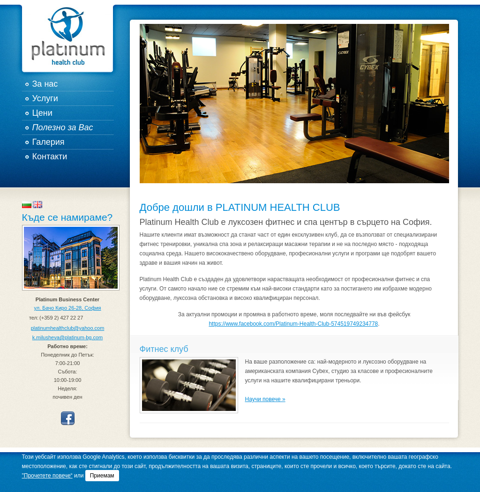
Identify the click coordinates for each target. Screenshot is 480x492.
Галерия (48, 142)
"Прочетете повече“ (47, 475)
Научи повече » (265, 399)
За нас (45, 84)
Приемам (102, 475)
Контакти (50, 156)
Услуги (45, 98)
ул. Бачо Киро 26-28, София (67, 308)
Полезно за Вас (62, 127)
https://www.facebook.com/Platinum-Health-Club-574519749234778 (293, 324)
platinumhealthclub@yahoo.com (68, 328)
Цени (42, 113)
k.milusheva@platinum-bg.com (67, 337)
